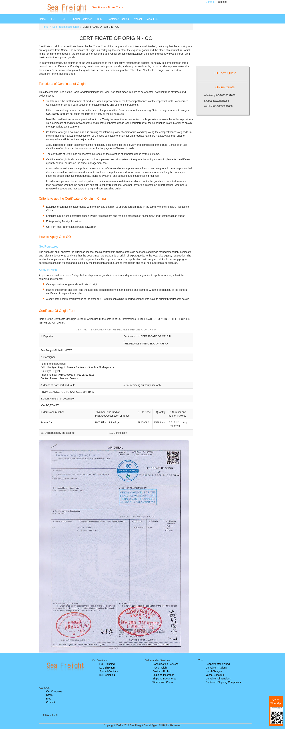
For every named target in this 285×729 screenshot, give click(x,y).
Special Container (82, 18)
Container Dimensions (218, 678)
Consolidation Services (165, 664)
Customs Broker (161, 671)
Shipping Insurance (163, 674)
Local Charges (214, 671)
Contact (210, 1)
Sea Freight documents (65, 26)
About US (152, 18)
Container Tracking (118, 18)
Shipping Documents (164, 678)
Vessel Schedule (215, 674)
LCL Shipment (107, 667)
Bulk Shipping (107, 674)
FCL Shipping (107, 664)
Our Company (54, 691)
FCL (53, 18)
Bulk (99, 18)
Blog (48, 698)
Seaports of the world (218, 664)
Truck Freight (159, 667)
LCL (63, 18)
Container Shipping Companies (223, 682)
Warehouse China (162, 682)
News (49, 694)
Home (42, 18)
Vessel (138, 18)
